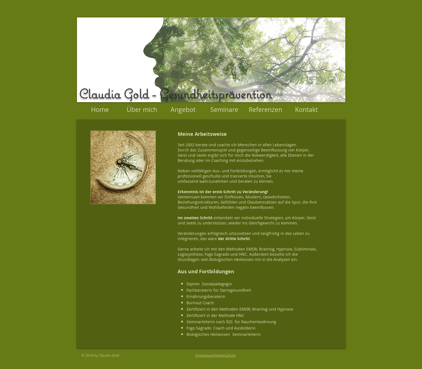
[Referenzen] (265, 109)
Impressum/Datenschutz (215, 355)
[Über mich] (142, 109)
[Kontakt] (306, 109)
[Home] (100, 109)
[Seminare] (224, 109)
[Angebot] (183, 109)
